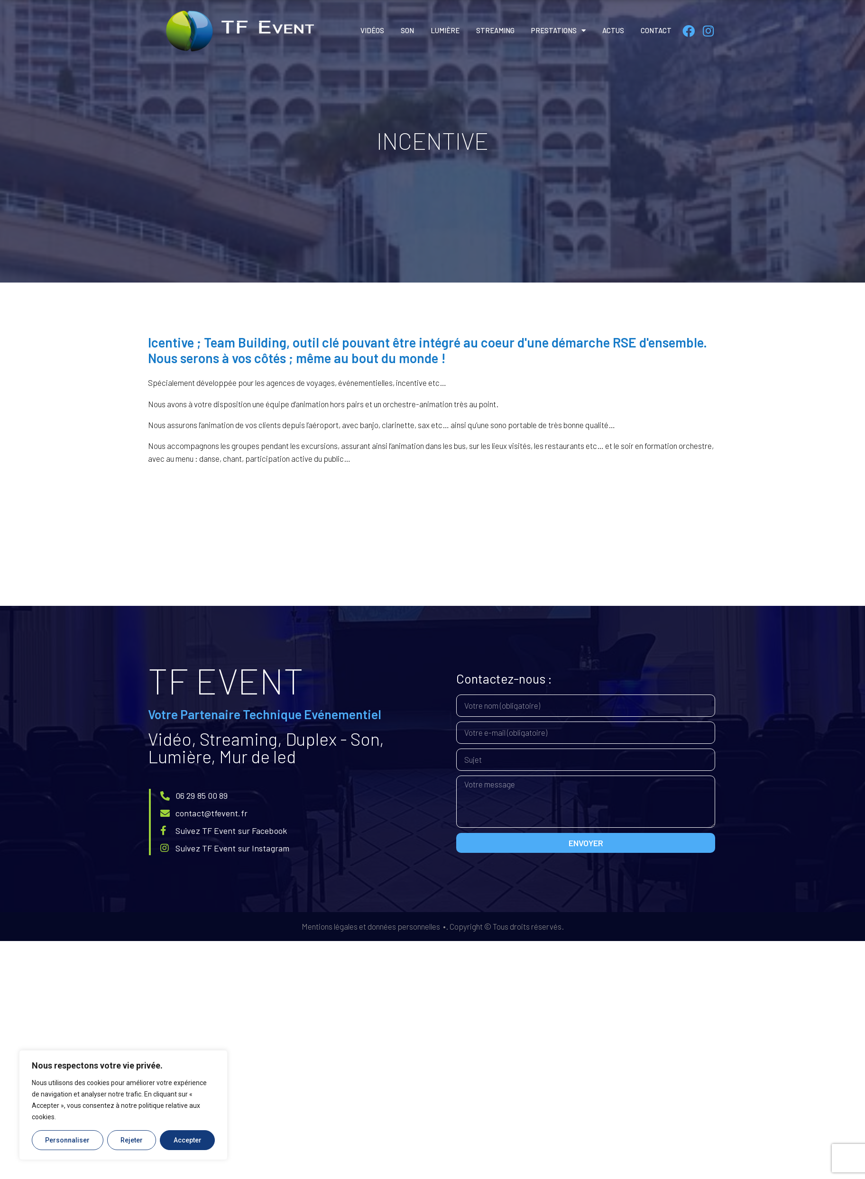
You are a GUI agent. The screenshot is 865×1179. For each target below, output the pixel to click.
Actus (613, 30)
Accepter (188, 1140)
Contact (656, 30)
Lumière (445, 30)
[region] (123, 1105)
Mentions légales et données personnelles (371, 926)
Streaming (495, 30)
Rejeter (131, 1140)
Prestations (558, 30)
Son (407, 30)
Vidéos (372, 30)
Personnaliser (67, 1140)
